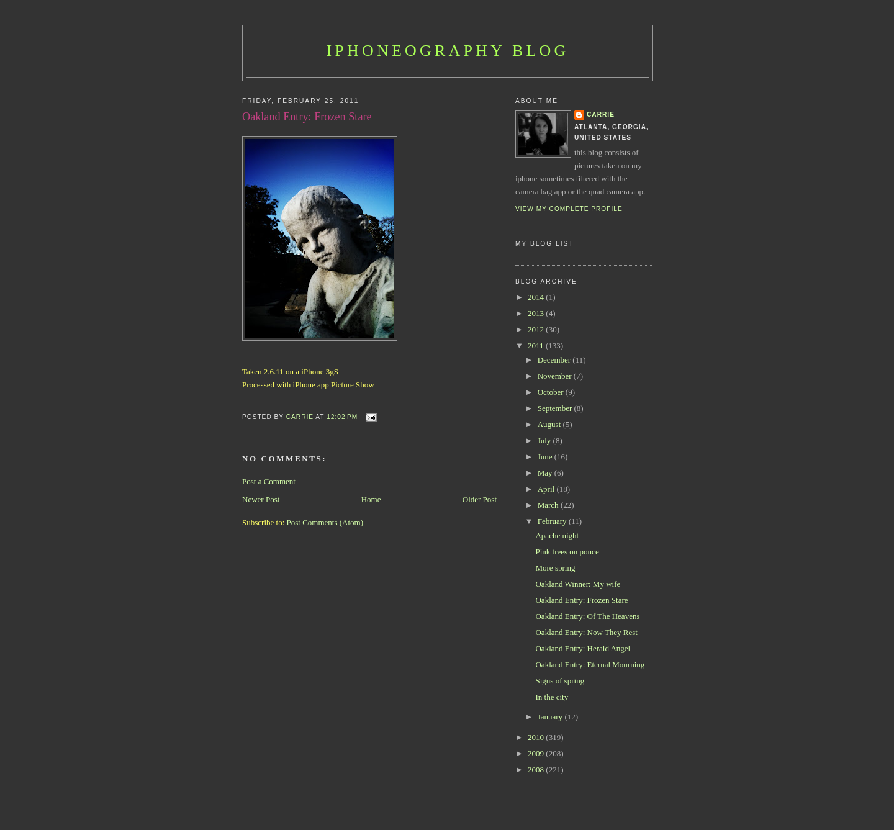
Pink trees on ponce (566, 551)
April (547, 489)
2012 (537, 329)
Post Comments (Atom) (325, 522)
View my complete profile (569, 208)
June (546, 456)
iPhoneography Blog (448, 51)
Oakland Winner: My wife (577, 584)
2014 (537, 297)
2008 (537, 769)
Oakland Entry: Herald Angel (582, 648)
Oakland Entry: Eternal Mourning (589, 664)
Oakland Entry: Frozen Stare (581, 600)
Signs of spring (559, 680)
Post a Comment (269, 481)
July (545, 440)
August (550, 424)
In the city (551, 696)
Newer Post (260, 499)
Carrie (601, 114)
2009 (537, 753)
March (549, 505)
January (551, 716)
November (556, 376)
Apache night (557, 535)
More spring (555, 567)
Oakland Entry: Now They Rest (586, 632)
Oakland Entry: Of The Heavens (587, 616)
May (546, 472)
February (553, 521)
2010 (537, 737)
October (552, 392)
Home (371, 499)
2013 (537, 313)
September (556, 408)
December (555, 359)
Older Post (480, 499)
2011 (537, 345)
